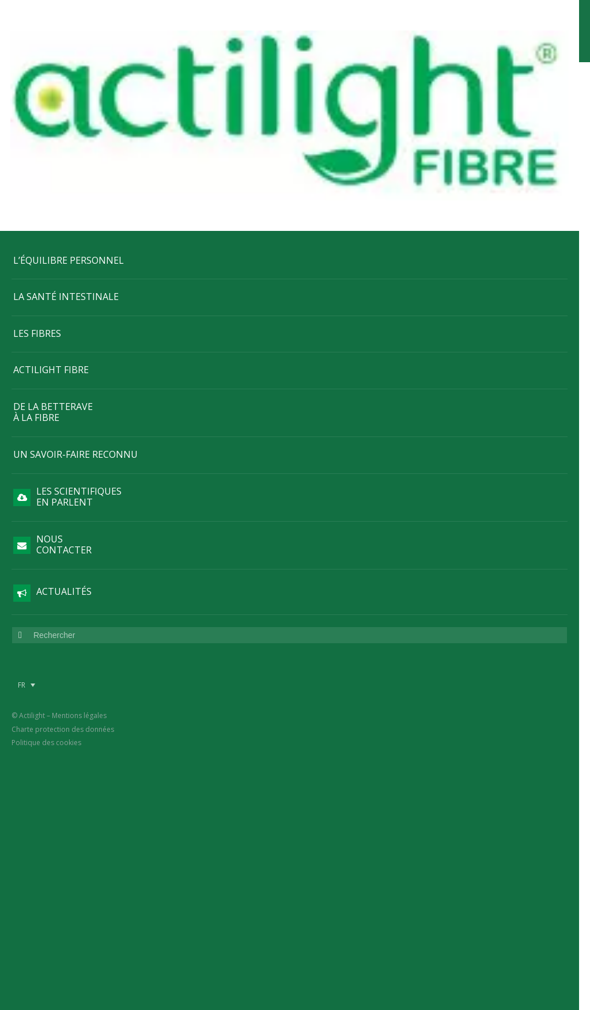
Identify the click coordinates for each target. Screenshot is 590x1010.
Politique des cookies (46, 619)
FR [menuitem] (21, 562)
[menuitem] (26, 562)
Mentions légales (79, 593)
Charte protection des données (63, 606)
